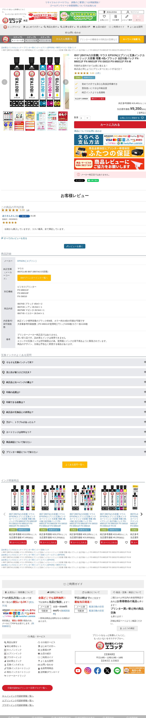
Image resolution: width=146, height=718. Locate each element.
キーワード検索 (131, 33)
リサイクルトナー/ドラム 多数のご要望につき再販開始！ (73, 2)
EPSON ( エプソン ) (26, 254)
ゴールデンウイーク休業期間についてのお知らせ (73, 5)
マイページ (132, 12)
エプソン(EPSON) (47, 41)
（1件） (97, 66)
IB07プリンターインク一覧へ (34, 271)
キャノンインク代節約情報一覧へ (18, 689)
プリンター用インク (31, 41)
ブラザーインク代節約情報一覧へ (18, 698)
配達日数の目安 (96, 600)
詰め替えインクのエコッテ (11, 41)
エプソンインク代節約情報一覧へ (18, 694)
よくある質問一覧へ (74, 458)
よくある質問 (116, 27)
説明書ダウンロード (49, 665)
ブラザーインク (13, 651)
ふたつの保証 (127, 622)
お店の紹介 (81, 27)
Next (66, 75)
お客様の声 (64, 27)
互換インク (72, 41)
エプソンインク (13, 647)
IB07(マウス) (61, 41)
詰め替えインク (13, 654)
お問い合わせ (134, 27)
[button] (4, 508)
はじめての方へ (46, 640)
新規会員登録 (110, 12)
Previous (4, 75)
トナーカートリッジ (15, 669)
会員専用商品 (45, 662)
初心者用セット (13, 640)
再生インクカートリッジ (17, 665)
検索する (59, 33)
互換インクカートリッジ (17, 662)
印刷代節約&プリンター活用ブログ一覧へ (27, 681)
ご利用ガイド (98, 27)
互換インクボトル (14, 658)
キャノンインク (13, 643)
